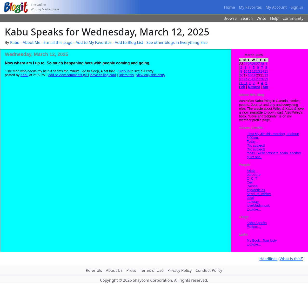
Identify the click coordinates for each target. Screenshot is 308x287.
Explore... (254, 209)
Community (293, 18)
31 (246, 83)
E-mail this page (58, 42)
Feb (242, 87)
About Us (114, 270)
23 (241, 79)
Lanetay (253, 202)
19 (254, 75)
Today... (252, 142)
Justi (250, 198)
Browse (230, 18)
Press (131, 270)
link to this (126, 75)
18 (250, 75)
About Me (31, 42)
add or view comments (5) (68, 75)
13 (258, 71)
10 (246, 71)
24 (246, 64)
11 (250, 71)
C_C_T (252, 178)
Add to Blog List (129, 42)
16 (241, 75)
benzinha (254, 175)
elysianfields (256, 190)
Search (247, 18)
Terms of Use (152, 270)
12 (254, 71)
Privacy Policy (179, 270)
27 (258, 64)
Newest (254, 87)
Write (261, 18)
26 (254, 64)
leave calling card (103, 75)
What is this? (291, 258)
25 (250, 64)
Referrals (94, 270)
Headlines (268, 258)
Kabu (15, 42)
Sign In (297, 7)
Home (229, 7)
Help (274, 18)
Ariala (251, 171)
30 (241, 83)
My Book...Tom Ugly (262, 240)
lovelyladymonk (258, 205)
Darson (252, 186)
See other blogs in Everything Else (177, 42)
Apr (265, 87)
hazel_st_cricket (259, 194)
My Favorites (250, 7)
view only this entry (150, 75)
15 (266, 71)
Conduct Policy (208, 270)
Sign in (124, 71)
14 (262, 71)
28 (262, 64)
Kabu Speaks (257, 223)
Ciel (250, 182)
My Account (276, 7)
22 (266, 75)
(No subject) (256, 145)
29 (266, 79)
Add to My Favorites (94, 42)
